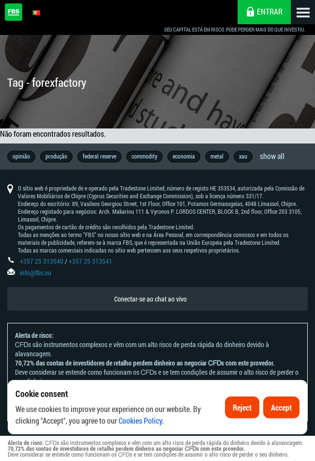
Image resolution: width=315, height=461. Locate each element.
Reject (242, 418)
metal (217, 156)
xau (243, 156)
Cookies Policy (140, 431)
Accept (281, 418)
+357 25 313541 (90, 261)
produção (56, 156)
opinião (21, 156)
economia (184, 156)
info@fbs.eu (35, 272)
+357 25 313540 (41, 261)
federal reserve (99, 156)
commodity (144, 156)
